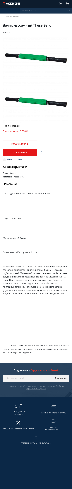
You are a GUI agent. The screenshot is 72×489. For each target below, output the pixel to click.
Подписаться (61, 378)
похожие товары (20, 144)
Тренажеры (12, 17)
